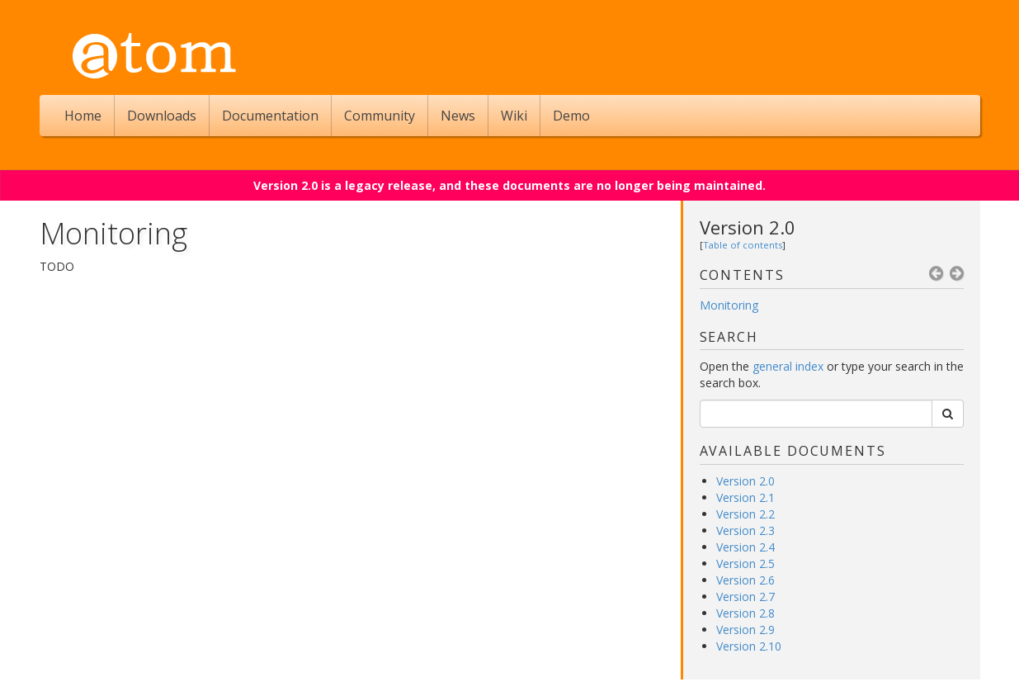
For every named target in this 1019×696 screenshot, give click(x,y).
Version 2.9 (745, 629)
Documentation (270, 116)
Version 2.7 (745, 596)
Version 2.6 (745, 580)
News (458, 116)
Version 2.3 (745, 530)
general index (787, 366)
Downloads (161, 116)
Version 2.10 (748, 646)
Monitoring (729, 305)
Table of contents (742, 245)
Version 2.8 (745, 613)
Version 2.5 (745, 563)
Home (82, 116)
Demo (571, 116)
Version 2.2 (745, 514)
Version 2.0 (747, 227)
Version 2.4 (745, 547)
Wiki (514, 116)
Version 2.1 (745, 497)
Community (379, 116)
